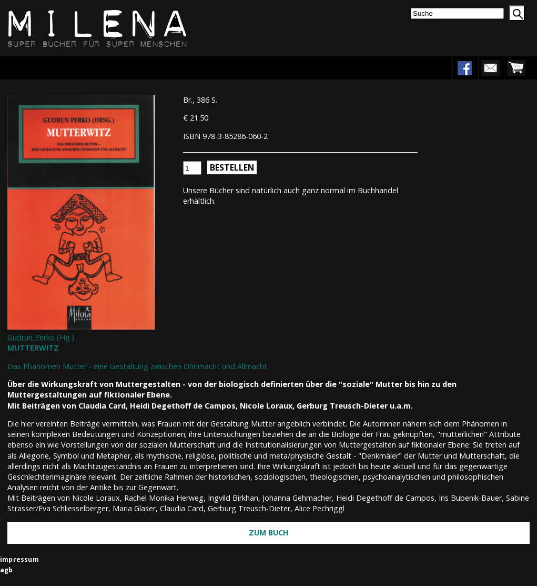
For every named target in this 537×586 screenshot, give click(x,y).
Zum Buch (269, 533)
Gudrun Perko (31, 337)
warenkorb (516, 68)
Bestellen (232, 167)
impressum (19, 559)
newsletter (490, 68)
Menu (40, 67)
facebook (464, 68)
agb (6, 569)
